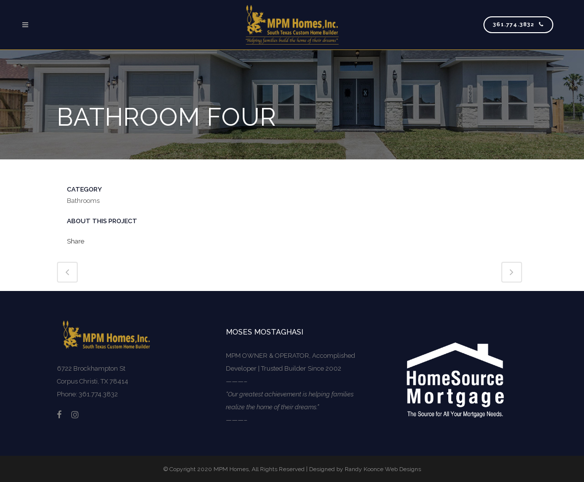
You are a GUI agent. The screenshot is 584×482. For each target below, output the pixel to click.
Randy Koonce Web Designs (383, 469)
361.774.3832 (518, 24)
